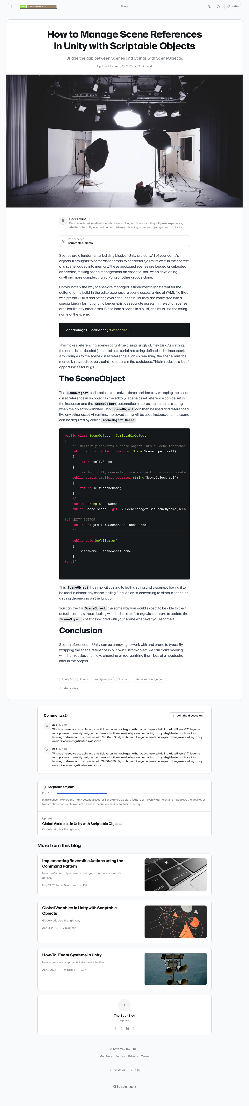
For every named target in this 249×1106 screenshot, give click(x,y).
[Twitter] (115, 1028)
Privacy (133, 1056)
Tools (124, 6)
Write (233, 6)
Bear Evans (78, 219)
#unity (84, 679)
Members (106, 1056)
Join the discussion (187, 715)
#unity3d (67, 679)
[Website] (128, 1028)
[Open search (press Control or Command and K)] (209, 6)
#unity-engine (103, 679)
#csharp (124, 679)
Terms (145, 1056)
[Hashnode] (134, 1028)
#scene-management (150, 679)
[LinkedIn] (94, 219)
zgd (54, 725)
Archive (120, 1056)
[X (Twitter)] (90, 219)
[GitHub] (121, 1028)
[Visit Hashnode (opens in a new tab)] (124, 1086)
